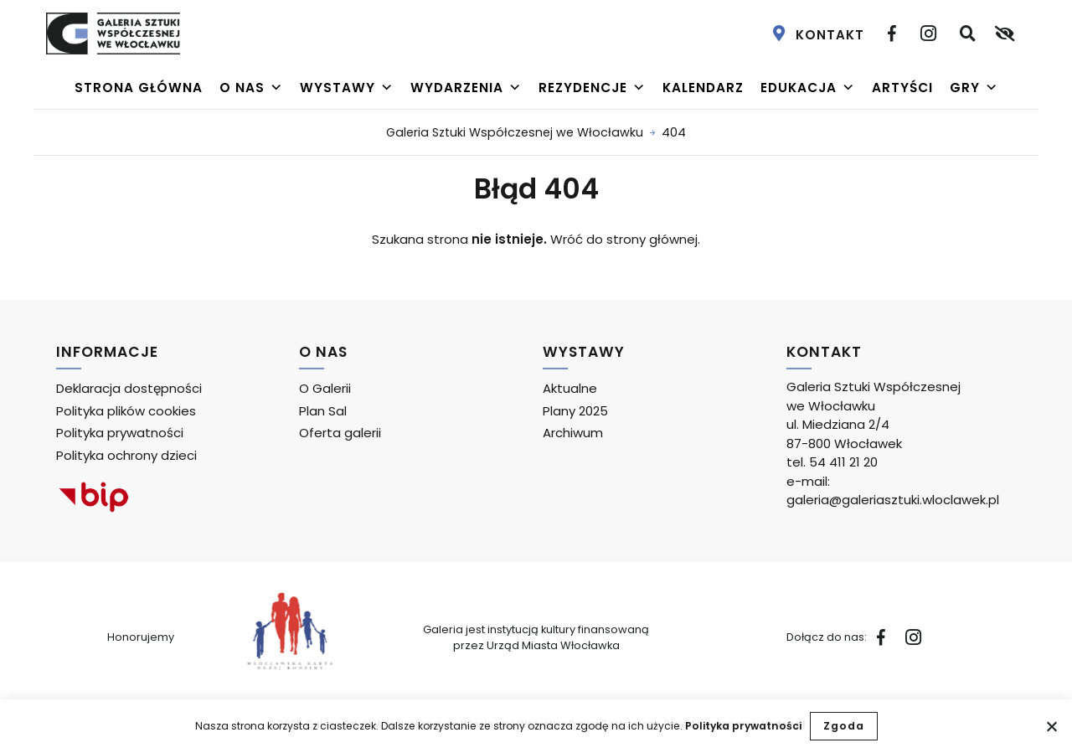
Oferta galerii (340, 432)
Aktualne (570, 388)
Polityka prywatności (743, 726)
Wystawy (347, 88)
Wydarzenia (466, 88)
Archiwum (573, 432)
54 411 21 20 (843, 462)
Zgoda (843, 726)
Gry (974, 88)
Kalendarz (703, 87)
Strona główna (139, 87)
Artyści (902, 87)
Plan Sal (323, 411)
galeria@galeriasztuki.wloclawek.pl (892, 499)
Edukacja (807, 88)
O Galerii (325, 388)
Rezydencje (592, 88)
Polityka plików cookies (126, 411)
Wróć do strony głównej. (625, 239)
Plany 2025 (575, 411)
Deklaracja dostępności (129, 388)
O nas (251, 88)
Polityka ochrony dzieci (126, 455)
